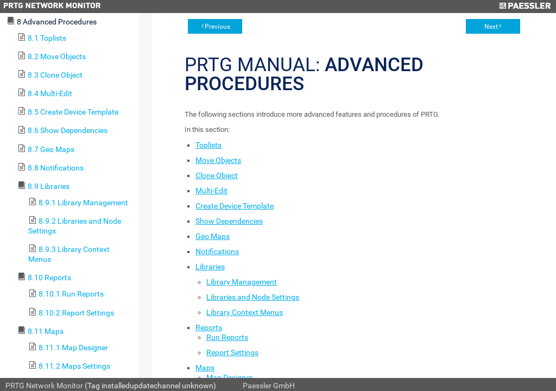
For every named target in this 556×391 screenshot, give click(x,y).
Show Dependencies (229, 221)
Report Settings (232, 352)
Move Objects (218, 160)
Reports (208, 327)
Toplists (208, 145)
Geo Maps (212, 236)
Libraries (210, 266)
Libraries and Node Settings (252, 297)
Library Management (241, 282)
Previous (217, 26)
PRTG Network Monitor (44, 385)
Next (491, 26)
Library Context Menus (244, 312)
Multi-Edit (211, 190)
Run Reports (227, 337)
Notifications (217, 251)
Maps (204, 367)
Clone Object (216, 175)
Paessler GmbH (269, 385)
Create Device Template (234, 205)
